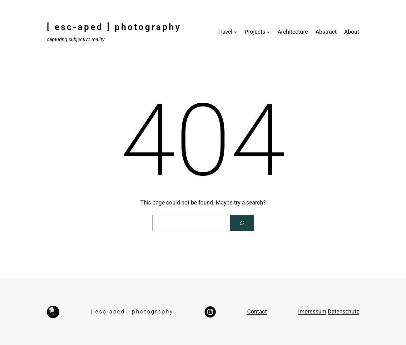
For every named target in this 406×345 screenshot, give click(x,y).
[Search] (242, 223)
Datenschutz (343, 311)
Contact (257, 311)
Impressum (312, 311)
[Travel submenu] (235, 32)
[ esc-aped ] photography (114, 27)
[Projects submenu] (268, 32)
